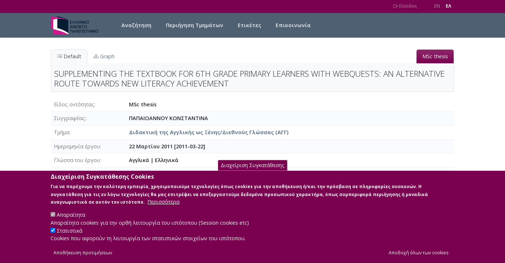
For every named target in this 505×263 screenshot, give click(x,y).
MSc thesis (435, 56)
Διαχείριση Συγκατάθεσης (253, 166)
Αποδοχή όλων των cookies (419, 254)
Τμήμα (61, 132)
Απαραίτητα (71, 216)
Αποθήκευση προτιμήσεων (82, 254)
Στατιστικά (69, 232)
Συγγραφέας (69, 118)
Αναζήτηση (136, 25)
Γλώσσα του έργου (77, 160)
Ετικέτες (249, 25)
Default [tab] (69, 56)
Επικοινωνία (293, 25)
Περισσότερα (163, 203)
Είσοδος (405, 6)
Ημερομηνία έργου (77, 146)
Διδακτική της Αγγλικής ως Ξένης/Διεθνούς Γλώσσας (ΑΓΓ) (209, 132)
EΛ (448, 6)
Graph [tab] (104, 56)
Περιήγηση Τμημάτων (194, 25)
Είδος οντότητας (74, 104)
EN (437, 6)
